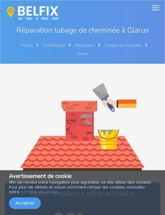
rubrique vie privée (39, 192)
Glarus (83, 53)
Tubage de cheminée (123, 45)
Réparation (85, 45)
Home (26, 45)
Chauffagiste (54, 45)
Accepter (25, 203)
